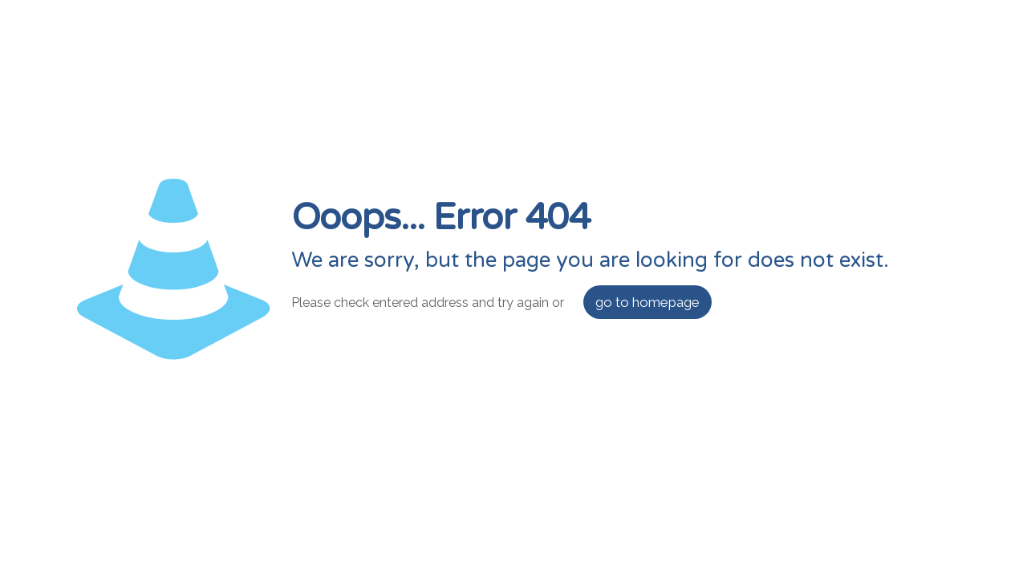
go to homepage (647, 302)
